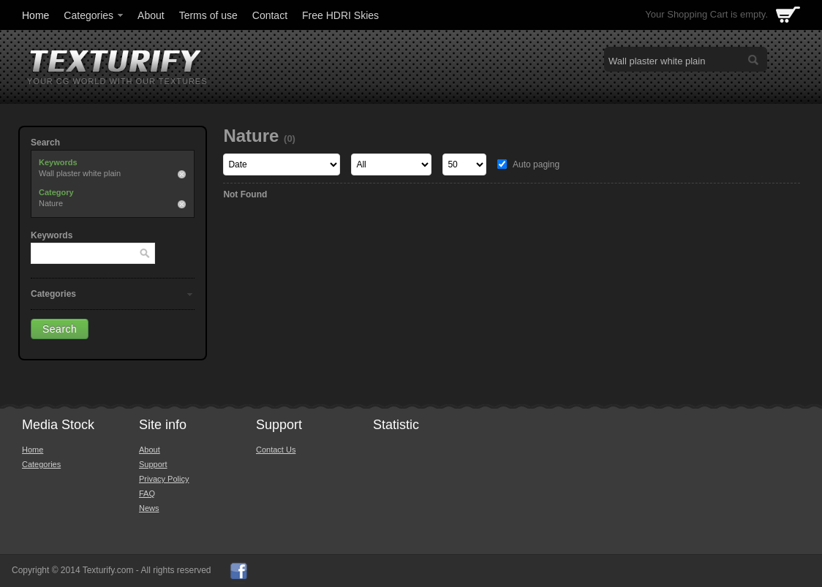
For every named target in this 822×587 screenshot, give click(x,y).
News (149, 508)
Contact (269, 15)
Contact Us (275, 449)
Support (153, 464)
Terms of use (208, 15)
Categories (94, 15)
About (151, 15)
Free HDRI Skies (340, 15)
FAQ (147, 493)
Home (35, 15)
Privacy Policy (164, 478)
